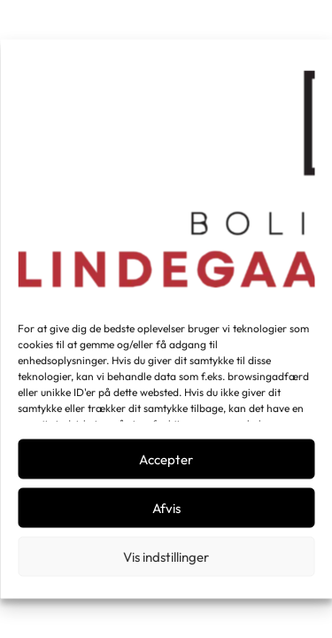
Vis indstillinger (166, 556)
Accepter (166, 458)
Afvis (166, 507)
